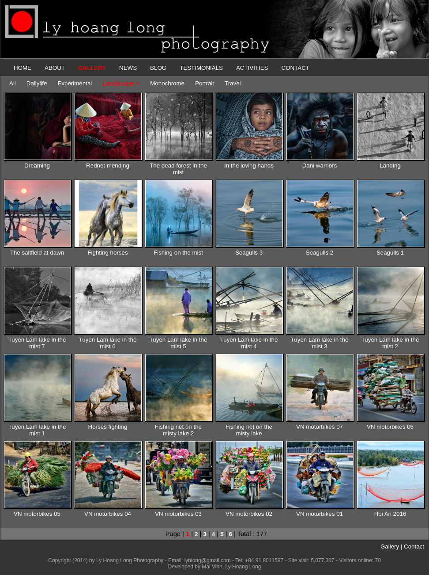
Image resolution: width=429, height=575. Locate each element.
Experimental (74, 83)
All (12, 83)
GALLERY (92, 68)
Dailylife (36, 83)
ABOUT (55, 68)
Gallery (389, 546)
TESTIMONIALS (201, 68)
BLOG (158, 68)
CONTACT (295, 68)
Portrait (204, 83)
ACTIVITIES (252, 68)
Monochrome (167, 83)
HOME (22, 68)
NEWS (128, 68)
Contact (414, 546)
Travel (233, 83)
